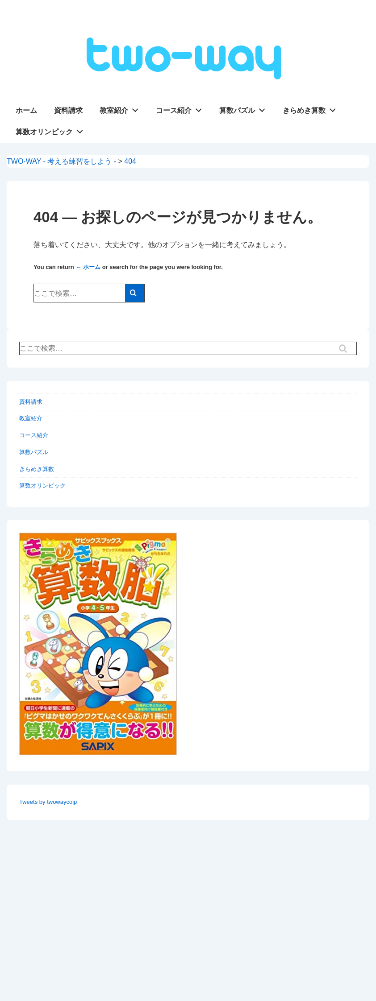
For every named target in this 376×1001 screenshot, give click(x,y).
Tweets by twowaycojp (48, 801)
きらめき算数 (312, 108)
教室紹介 (121, 108)
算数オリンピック (52, 130)
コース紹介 (181, 108)
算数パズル (244, 108)
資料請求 (68, 110)
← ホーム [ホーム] (87, 267)
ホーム (26, 110)
